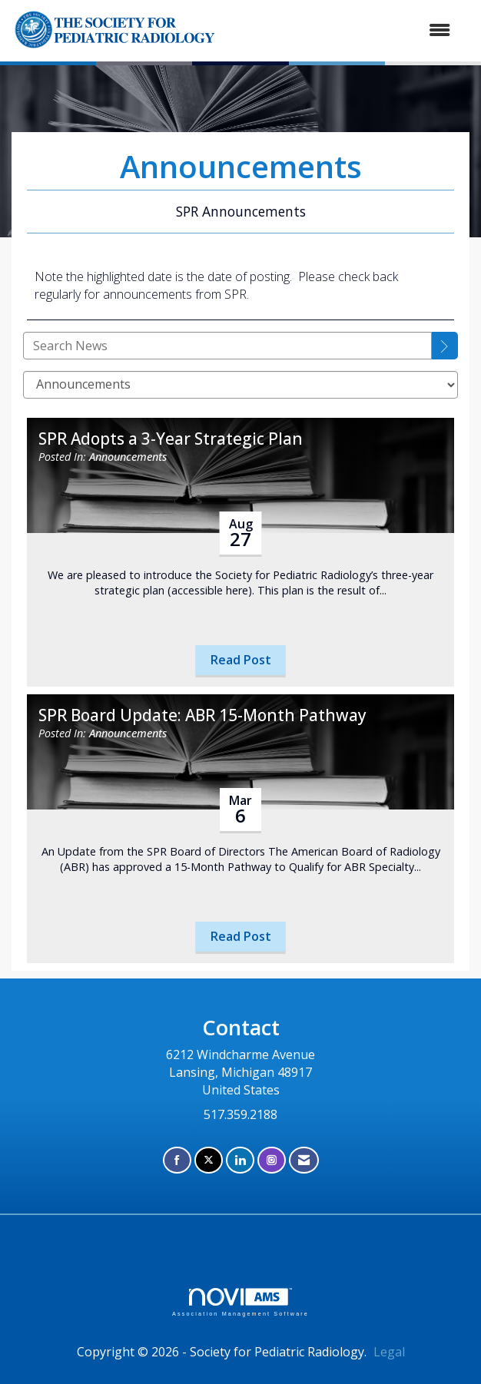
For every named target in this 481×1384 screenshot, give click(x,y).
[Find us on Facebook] (177, 1160)
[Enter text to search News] (227, 345)
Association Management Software (240, 1302)
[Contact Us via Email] (304, 1160)
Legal (389, 1351)
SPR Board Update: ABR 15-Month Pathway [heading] (202, 715)
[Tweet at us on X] (208, 1160)
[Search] (445, 345)
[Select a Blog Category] (240, 385)
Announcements (128, 456)
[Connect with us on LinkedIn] (240, 1160)
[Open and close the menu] (389, 30)
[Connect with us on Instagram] (271, 1160)
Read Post (241, 659)
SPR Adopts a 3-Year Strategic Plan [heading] (170, 439)
